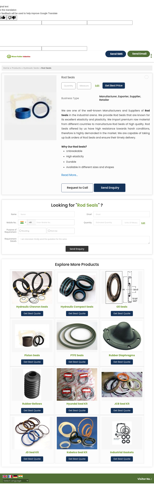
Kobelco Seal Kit (77, 452)
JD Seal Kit (32, 452)
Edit (97, 85)
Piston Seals (32, 355)
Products (16, 68)
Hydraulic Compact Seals (77, 306)
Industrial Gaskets (122, 452)
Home (6, 68)
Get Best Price (113, 85)
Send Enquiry (110, 188)
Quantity (88, 222)
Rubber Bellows (32, 403)
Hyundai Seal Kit (76, 403)
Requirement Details (10, 240)
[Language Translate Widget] (16, 481)
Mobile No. (11, 222)
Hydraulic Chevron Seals (32, 306)
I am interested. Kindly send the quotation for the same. (84, 240)
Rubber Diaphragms (122, 355)
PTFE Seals (77, 355)
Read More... (69, 175)
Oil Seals (121, 306)
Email (89, 214)
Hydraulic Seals (31, 68)
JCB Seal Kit (121, 403)
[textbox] (84, 85)
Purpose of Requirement (10, 231)
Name (13, 214)
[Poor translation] (12, 17)
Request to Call (77, 188)
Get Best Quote (32, 313)
